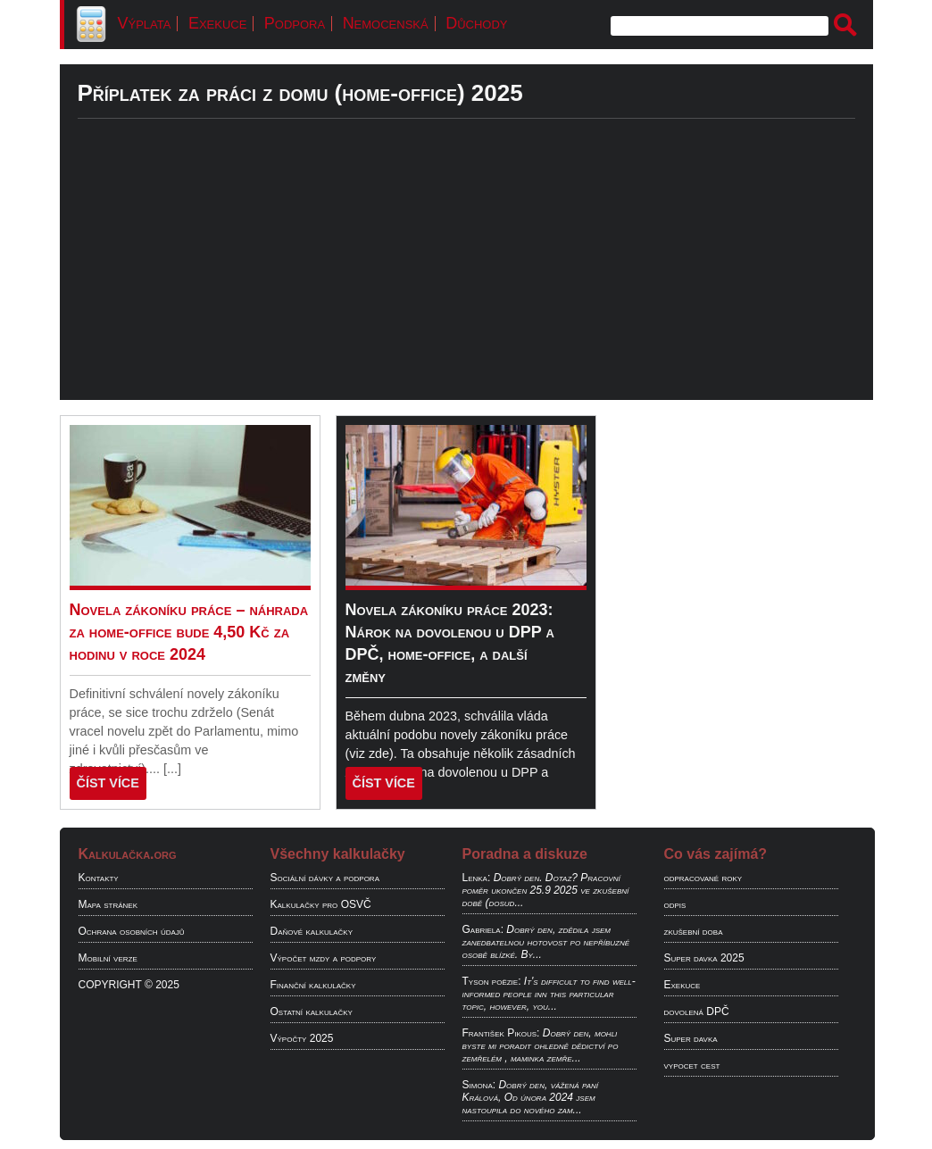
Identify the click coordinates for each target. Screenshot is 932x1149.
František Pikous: (501, 1033)
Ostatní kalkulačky (311, 1011)
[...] (172, 769)
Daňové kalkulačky (311, 931)
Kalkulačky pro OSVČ (320, 904)
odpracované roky (703, 877)
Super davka (691, 1038)
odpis (675, 904)
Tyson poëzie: (491, 981)
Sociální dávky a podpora (324, 877)
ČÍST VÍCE (108, 783)
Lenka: (476, 877)
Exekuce (217, 23)
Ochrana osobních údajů (132, 931)
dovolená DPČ (696, 1011)
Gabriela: (482, 929)
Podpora (294, 23)
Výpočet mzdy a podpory (323, 958)
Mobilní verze (108, 958)
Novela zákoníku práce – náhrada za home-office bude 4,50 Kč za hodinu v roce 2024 (189, 632)
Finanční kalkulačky (313, 984)
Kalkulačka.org (128, 854)
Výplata (144, 23)
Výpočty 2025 (302, 1038)
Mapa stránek (108, 904)
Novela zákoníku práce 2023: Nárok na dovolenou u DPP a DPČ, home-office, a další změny (449, 643)
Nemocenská (386, 23)
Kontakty (99, 877)
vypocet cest (692, 1065)
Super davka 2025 (704, 958)
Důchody (476, 23)
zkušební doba (693, 931)
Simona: (479, 1084)
